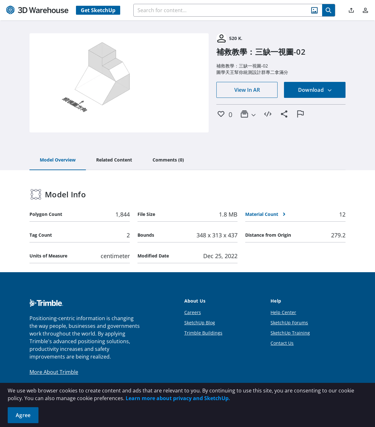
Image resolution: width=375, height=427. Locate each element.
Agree (23, 415)
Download (315, 89)
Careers (192, 312)
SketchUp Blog (199, 323)
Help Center (283, 312)
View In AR (247, 89)
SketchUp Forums (289, 323)
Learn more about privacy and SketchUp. (178, 398)
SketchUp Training (290, 333)
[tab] (57, 160)
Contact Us (282, 343)
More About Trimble (53, 372)
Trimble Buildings (203, 333)
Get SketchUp (98, 10)
